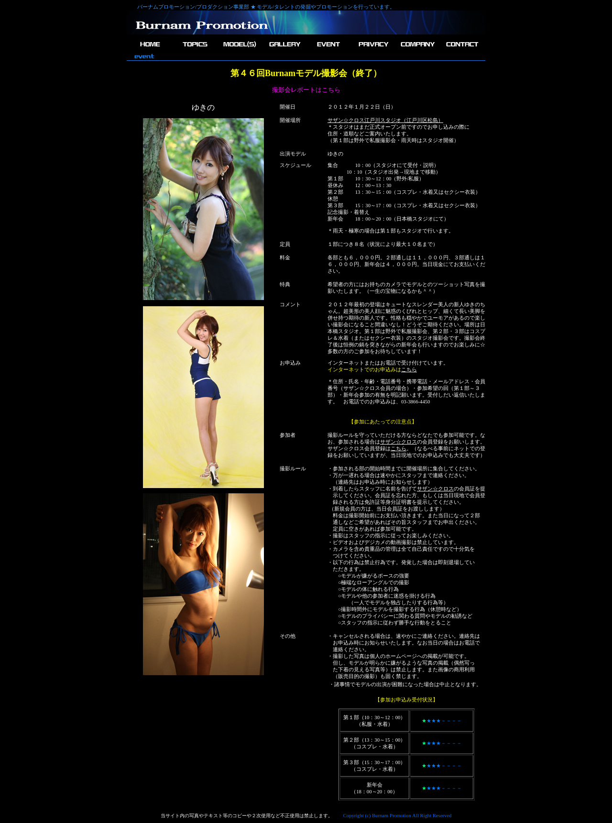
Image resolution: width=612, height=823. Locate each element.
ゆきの (335, 153)
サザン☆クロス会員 (367, 388)
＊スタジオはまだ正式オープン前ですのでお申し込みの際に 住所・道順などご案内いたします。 (399, 127)
